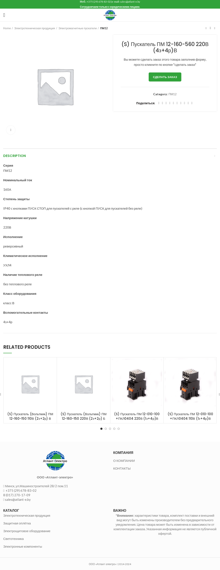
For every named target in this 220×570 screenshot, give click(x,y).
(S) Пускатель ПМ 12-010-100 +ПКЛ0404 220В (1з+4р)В (137, 416)
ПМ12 (104, 28)
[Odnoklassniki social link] (177, 103)
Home (7, 28)
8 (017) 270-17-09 (16, 495)
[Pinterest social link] (170, 103)
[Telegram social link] (188, 103)
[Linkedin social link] (173, 103)
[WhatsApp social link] (181, 103)
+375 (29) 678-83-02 (21, 490)
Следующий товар (214, 28)
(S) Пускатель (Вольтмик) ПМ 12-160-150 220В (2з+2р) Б (83, 416)
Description (14, 155)
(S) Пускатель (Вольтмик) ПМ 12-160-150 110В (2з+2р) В (30, 416)
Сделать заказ (165, 77)
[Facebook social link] (158, 103)
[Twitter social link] (162, 103)
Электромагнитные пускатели (77, 28)
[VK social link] (184, 103)
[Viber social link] (192, 103)
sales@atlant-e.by (18, 499)
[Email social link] (166, 103)
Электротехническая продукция (34, 28)
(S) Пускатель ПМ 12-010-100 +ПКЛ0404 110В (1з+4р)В (190, 416)
